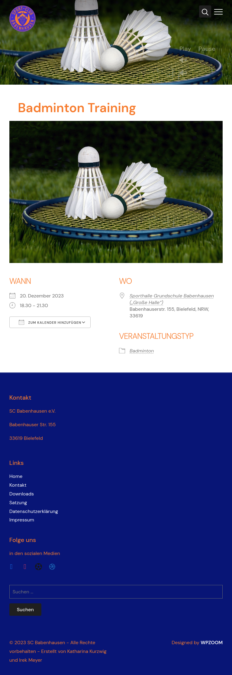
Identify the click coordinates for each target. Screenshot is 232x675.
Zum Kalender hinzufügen (50, 322)
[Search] (205, 11)
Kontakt (18, 485)
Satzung (18, 502)
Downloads (21, 494)
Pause (206, 49)
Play (185, 49)
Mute (185, 73)
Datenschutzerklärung (33, 511)
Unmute (185, 60)
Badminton (142, 351)
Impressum (21, 520)
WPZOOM (212, 642)
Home (16, 476)
